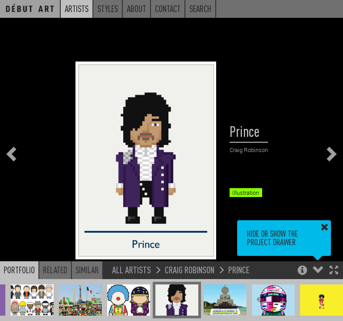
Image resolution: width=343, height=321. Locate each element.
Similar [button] (87, 270)
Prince (239, 269)
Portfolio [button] (19, 270)
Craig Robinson (189, 269)
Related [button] (55, 270)
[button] (334, 270)
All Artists (131, 269)
